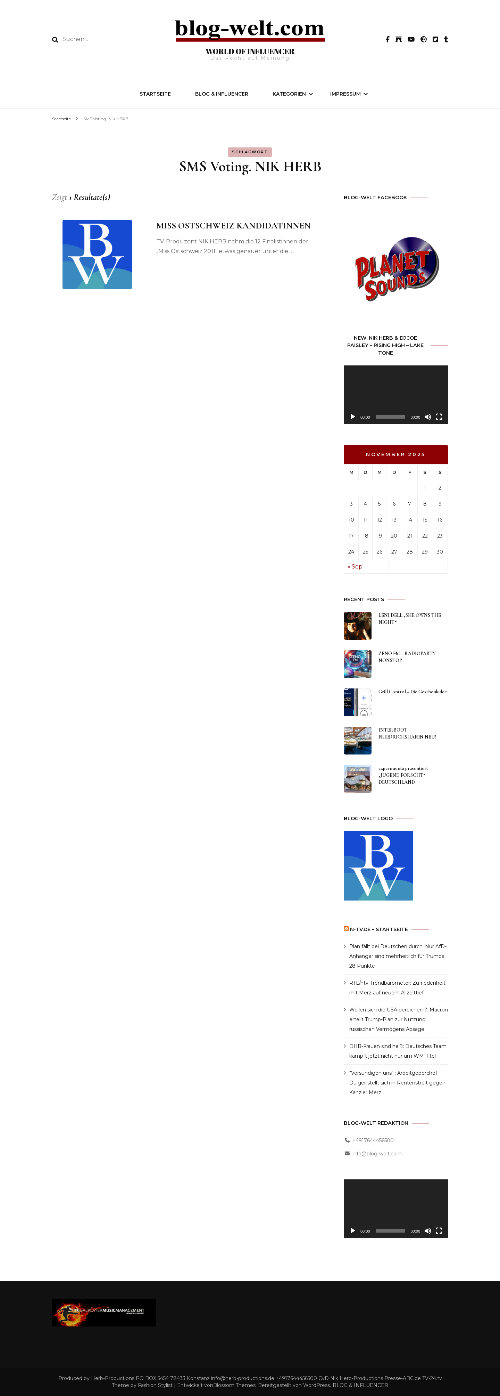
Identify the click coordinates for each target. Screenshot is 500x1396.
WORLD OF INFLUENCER (250, 51)
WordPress (316, 1385)
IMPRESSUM (345, 94)
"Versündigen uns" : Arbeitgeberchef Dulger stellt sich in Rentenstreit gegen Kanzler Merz (397, 1083)
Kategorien (289, 94)
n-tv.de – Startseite (379, 929)
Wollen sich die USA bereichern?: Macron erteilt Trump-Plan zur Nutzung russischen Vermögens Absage (398, 1019)
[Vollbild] (438, 416)
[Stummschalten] (427, 416)
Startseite (155, 94)
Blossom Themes (234, 1385)
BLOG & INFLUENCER (221, 94)
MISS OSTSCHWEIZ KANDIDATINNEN (233, 225)
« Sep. (356, 566)
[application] (396, 394)
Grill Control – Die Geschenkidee (412, 692)
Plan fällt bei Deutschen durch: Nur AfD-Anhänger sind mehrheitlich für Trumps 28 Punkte (398, 956)
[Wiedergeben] (352, 416)
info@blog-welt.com (377, 1154)
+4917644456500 (373, 1140)
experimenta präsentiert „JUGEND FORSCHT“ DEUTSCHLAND (403, 775)
